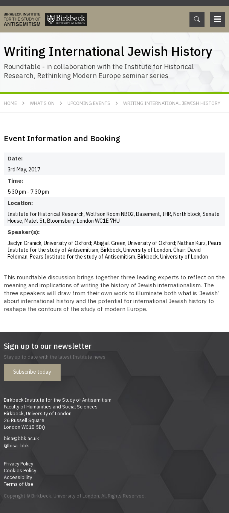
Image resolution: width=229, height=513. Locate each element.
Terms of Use (19, 484)
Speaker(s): (24, 232)
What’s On (42, 103)
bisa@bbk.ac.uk (21, 438)
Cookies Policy (20, 470)
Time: (15, 180)
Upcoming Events (88, 103)
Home (10, 103)
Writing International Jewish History (171, 103)
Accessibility (18, 477)
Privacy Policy (18, 464)
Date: (15, 158)
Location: (20, 202)
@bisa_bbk (16, 445)
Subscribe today (32, 371)
